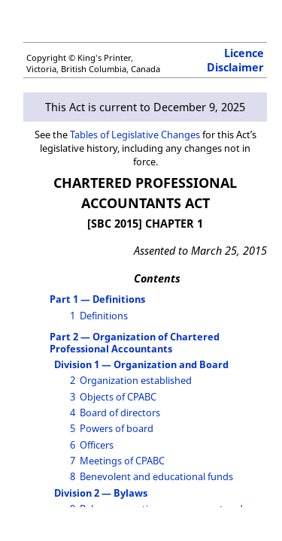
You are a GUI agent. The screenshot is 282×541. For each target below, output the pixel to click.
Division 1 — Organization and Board (141, 364)
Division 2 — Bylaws (100, 493)
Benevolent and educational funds (156, 476)
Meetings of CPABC (122, 460)
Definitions (104, 315)
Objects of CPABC (118, 396)
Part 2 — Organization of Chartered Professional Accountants (135, 342)
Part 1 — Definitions (97, 299)
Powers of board (116, 428)
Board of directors (120, 412)
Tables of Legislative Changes (135, 134)
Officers (97, 445)
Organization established (136, 380)
